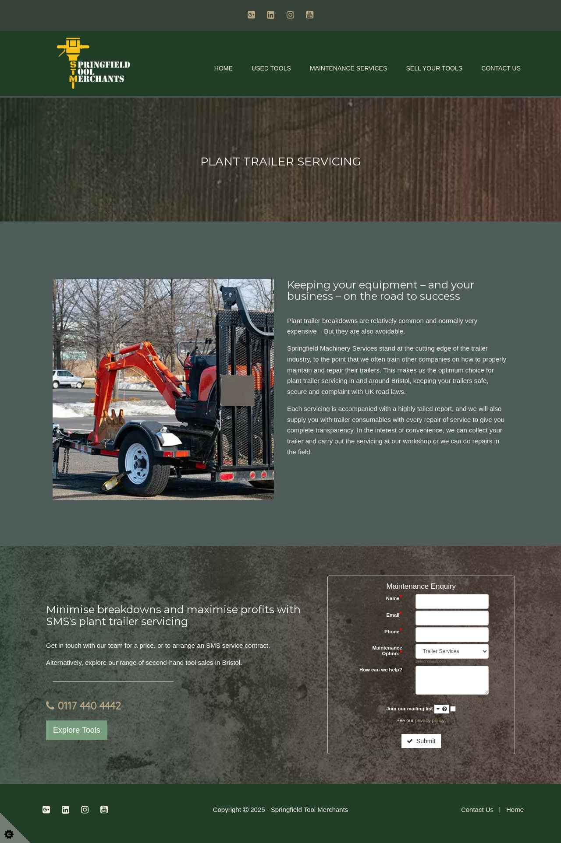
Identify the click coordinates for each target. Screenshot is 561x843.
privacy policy (429, 720)
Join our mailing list (417, 709)
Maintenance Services (348, 68)
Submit (421, 741)
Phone (393, 631)
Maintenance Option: (387, 651)
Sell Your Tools (434, 68)
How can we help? (380, 669)
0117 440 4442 (83, 705)
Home (223, 68)
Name (394, 598)
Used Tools (271, 68)
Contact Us (501, 68)
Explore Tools (76, 730)
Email (394, 615)
